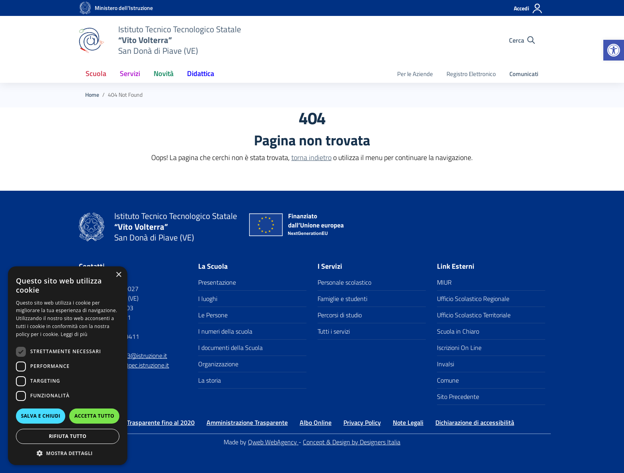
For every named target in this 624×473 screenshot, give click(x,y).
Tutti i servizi (334, 331)
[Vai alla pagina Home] (92, 94)
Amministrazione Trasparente (247, 422)
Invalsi (445, 364)
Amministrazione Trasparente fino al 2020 (137, 422)
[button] (613, 50)
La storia (209, 380)
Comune (448, 380)
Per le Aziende (415, 73)
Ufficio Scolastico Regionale (473, 298)
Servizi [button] (130, 73)
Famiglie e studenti (342, 298)
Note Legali (408, 422)
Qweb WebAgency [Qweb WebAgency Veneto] (273, 442)
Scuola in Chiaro (458, 331)
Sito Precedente (458, 396)
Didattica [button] (200, 73)
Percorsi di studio (340, 315)
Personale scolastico (344, 282)
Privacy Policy (362, 422)
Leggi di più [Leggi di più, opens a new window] (74, 334)
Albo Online (316, 422)
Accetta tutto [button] (94, 415)
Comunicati (523, 73)
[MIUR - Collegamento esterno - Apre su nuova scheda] (124, 8)
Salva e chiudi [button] (40, 415)
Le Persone (213, 315)
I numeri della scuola (225, 331)
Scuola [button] (96, 73)
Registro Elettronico (471, 73)
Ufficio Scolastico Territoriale (474, 315)
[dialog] (67, 365)
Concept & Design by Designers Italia (351, 442)
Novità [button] (164, 73)
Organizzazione (218, 364)
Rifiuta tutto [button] (68, 436)
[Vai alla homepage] (85, 8)
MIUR (444, 282)
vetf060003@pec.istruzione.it (129, 365)
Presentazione (217, 282)
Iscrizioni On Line (459, 347)
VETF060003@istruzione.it (131, 355)
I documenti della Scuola (230, 347)
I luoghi (207, 298)
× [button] (118, 275)
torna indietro (311, 157)
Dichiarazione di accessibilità (474, 422)
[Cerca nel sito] (522, 40)
